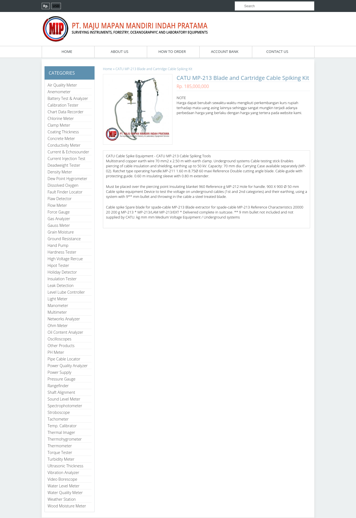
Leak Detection (61, 285)
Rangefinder (58, 385)
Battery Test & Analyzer (68, 98)
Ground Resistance (64, 238)
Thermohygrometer (65, 439)
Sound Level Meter (64, 399)
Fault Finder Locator (65, 192)
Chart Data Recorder (65, 111)
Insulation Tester (62, 278)
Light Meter (58, 298)
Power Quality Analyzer (68, 365)
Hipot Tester (58, 265)
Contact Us (277, 51)
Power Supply (59, 372)
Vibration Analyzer (63, 472)
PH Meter (56, 352)
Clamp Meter (59, 125)
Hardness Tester (62, 252)
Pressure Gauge (61, 379)
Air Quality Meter (62, 85)
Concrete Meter (61, 138)
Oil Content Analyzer (65, 332)
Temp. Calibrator (62, 425)
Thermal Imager (61, 432)
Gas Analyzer (59, 218)
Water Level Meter (64, 485)
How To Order (172, 51)
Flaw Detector (59, 198)
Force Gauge (59, 212)
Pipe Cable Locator (64, 359)
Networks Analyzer (64, 318)
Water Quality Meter (65, 492)
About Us (119, 51)
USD (56, 6)
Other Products (61, 345)
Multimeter (57, 312)
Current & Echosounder (68, 151)
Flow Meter (57, 205)
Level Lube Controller (66, 292)
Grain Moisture (61, 232)
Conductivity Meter (64, 145)
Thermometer (60, 445)
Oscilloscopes (59, 339)
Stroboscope (59, 412)
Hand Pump (58, 245)
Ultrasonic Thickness (65, 465)
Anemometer (59, 91)
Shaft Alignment (61, 392)
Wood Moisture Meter (67, 506)
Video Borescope (62, 479)
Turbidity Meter (61, 459)
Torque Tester (60, 452)
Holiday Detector (62, 272)
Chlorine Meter (61, 118)
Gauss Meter (59, 225)
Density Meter (60, 172)
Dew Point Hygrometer (67, 178)
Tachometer (58, 419)
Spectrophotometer (65, 405)
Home (66, 51)
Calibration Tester (63, 105)
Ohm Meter (58, 325)
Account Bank (224, 51)
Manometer (58, 305)
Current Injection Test (66, 158)
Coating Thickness (63, 131)
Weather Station (62, 499)
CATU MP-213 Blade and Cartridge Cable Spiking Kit (153, 69)
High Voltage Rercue (65, 258)
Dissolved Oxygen (63, 185)
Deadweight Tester (64, 165)
